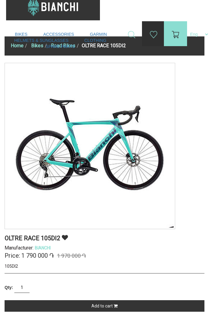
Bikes (22, 34)
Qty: (9, 287)
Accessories (59, 34)
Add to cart (104, 306)
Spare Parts (61, 46)
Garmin (98, 34)
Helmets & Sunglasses (42, 40)
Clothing (96, 40)
